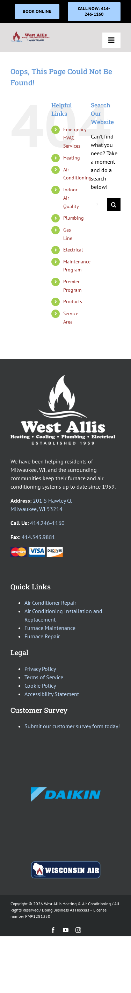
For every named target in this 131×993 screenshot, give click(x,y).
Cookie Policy (40, 685)
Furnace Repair (42, 636)
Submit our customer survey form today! (72, 726)
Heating (71, 158)
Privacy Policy (40, 668)
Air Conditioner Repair (50, 602)
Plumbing (73, 218)
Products (72, 301)
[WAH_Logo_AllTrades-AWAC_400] (30, 33)
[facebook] (53, 930)
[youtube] (65, 930)
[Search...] (99, 204)
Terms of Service (43, 677)
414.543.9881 (38, 536)
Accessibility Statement (51, 693)
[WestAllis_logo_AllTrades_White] (62, 377)
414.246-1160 (47, 522)
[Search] (114, 204)
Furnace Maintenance (49, 627)
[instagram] (78, 930)
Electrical (73, 250)
